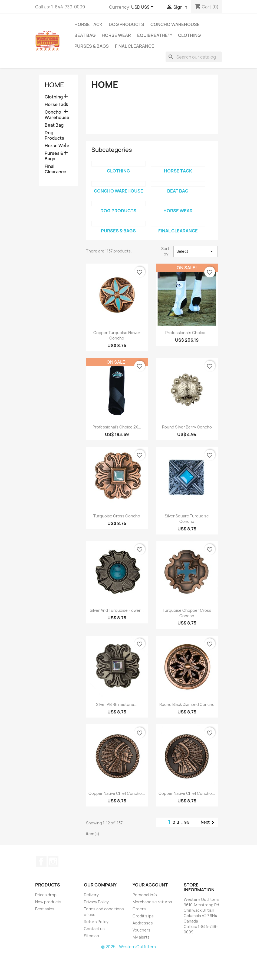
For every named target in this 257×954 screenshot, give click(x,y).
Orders (139, 908)
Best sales (44, 908)
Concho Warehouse (175, 24)
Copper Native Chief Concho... (116, 793)
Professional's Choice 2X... (117, 427)
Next (208, 822)
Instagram (53, 861)
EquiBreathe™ (154, 35)
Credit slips (143, 915)
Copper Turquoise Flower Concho (116, 335)
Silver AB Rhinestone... (116, 704)
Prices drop (46, 894)
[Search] (194, 57)
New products (48, 901)
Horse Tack (88, 24)
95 (187, 822)
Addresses (143, 923)
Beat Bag (84, 35)
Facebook (41, 861)
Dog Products (126, 24)
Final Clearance (134, 46)
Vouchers (141, 930)
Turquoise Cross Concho (116, 515)
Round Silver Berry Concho (187, 427)
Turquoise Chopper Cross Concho (187, 613)
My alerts (141, 937)
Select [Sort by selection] (195, 251)
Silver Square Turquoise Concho (187, 518)
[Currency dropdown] (143, 7)
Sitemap (91, 935)
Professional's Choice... (187, 332)
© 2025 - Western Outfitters (128, 947)
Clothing (189, 35)
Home (54, 84)
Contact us (94, 928)
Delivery (91, 894)
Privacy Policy (96, 901)
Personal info (145, 894)
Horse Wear (116, 35)
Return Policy (96, 921)
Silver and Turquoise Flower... (117, 610)
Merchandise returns (152, 901)
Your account (150, 885)
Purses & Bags (91, 46)
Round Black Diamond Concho (187, 704)
